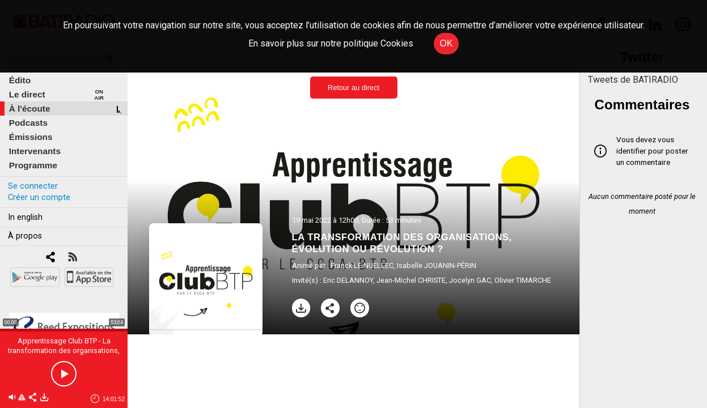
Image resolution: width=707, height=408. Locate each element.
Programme (33, 165)
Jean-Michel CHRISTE (411, 280)
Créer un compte (39, 197)
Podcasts (28, 123)
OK (445, 43)
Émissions (31, 137)
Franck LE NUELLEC (362, 265)
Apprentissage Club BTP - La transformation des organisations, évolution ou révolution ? (64, 350)
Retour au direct (353, 87)
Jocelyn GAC (470, 280)
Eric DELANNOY (348, 280)
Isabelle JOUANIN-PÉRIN (436, 265)
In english (25, 217)
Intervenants (35, 151)
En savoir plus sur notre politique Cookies (330, 43)
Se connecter (33, 186)
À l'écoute (29, 108)
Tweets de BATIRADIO (633, 79)
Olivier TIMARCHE (522, 280)
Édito (20, 80)
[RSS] (72, 258)
